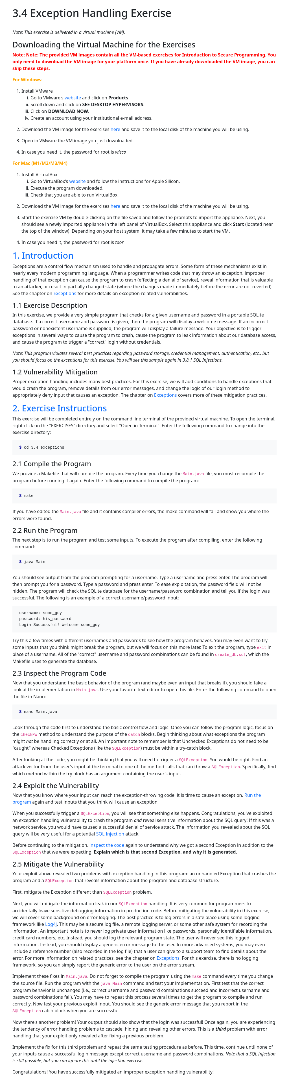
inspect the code (106, 845)
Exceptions (65, 293)
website (73, 98)
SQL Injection (110, 834)
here (115, 129)
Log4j (51, 924)
